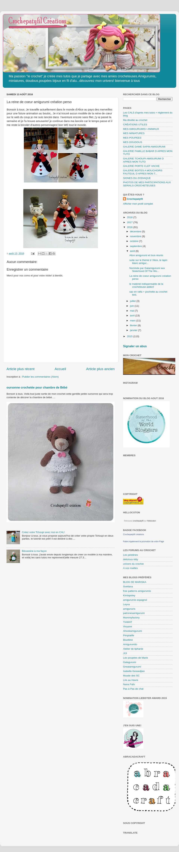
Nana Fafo (129, 684)
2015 (130, 336)
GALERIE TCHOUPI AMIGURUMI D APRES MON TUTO (143, 160)
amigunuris (129, 608)
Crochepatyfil (135, 199)
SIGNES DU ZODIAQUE (137, 178)
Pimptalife (128, 635)
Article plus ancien (100, 369)
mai (132, 310)
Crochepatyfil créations (133, 534)
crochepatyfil (138, 521)
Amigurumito (130, 644)
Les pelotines (130, 554)
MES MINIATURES (134, 133)
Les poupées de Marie (135, 657)
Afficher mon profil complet (138, 203)
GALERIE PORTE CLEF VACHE (141, 166)
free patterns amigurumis (137, 591)
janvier (134, 330)
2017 (130, 222)
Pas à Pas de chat (133, 688)
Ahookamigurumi (132, 631)
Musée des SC (131, 675)
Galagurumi (129, 662)
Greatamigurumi (132, 666)
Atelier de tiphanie (133, 648)
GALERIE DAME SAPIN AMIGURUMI (144, 146)
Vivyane (127, 626)
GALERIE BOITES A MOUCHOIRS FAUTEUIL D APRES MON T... (142, 172)
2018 (130, 217)
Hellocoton (151, 521)
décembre (136, 231)
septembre (136, 246)
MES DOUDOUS (132, 142)
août (133, 251)
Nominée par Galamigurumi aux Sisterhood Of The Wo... (147, 269)
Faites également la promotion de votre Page (143, 541)
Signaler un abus (135, 346)
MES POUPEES (132, 137)
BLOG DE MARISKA (134, 582)
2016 (130, 227)
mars (133, 320)
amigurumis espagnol (135, 600)
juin (132, 305)
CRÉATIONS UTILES (135, 124)
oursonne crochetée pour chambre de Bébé (37, 387)
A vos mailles (130, 568)
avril (132, 315)
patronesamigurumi (134, 613)
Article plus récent (20, 369)
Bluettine (128, 639)
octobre (134, 241)
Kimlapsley (129, 595)
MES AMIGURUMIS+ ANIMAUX (141, 129)
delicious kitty (130, 559)
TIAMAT (127, 622)
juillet (133, 301)
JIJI (125, 653)
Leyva (126, 604)
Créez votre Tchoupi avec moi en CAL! (43, 532)
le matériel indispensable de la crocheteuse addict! (146, 285)
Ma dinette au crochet (135, 120)
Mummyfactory (131, 617)
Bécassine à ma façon (34, 551)
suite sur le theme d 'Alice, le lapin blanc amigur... (148, 261)
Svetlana (128, 586)
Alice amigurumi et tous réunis (146, 255)
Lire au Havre (130, 680)
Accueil (60, 369)
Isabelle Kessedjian (134, 671)
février (134, 325)
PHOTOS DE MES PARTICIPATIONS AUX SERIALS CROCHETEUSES (147, 184)
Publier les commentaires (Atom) (40, 376)
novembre (136, 236)
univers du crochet (133, 563)
